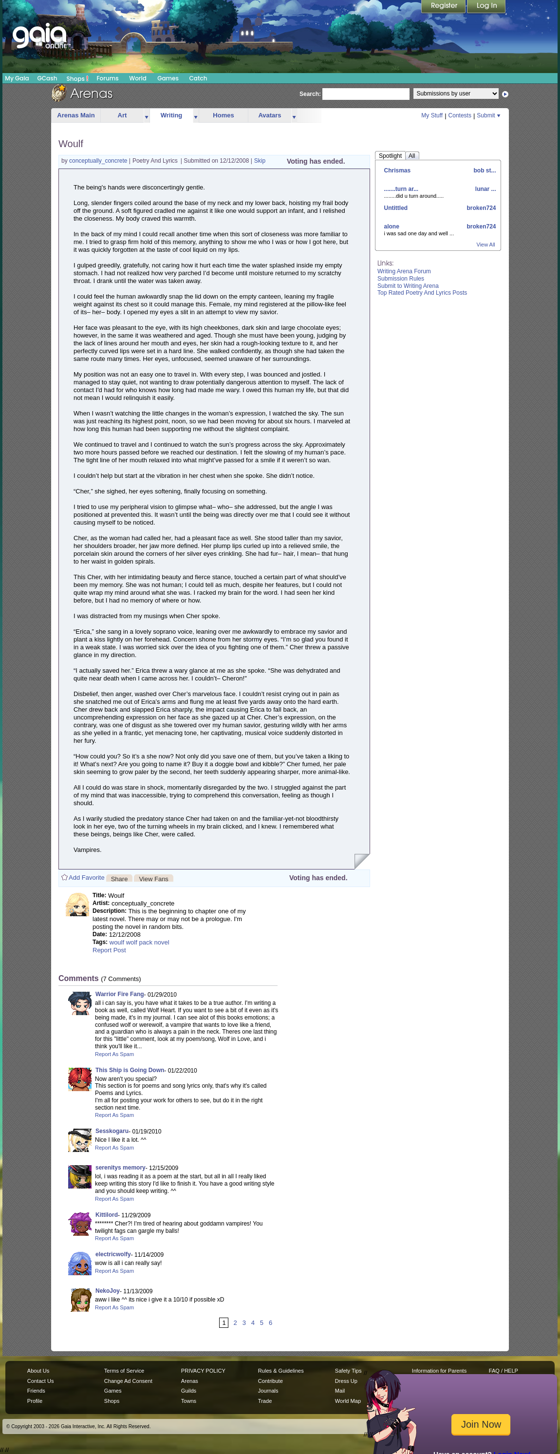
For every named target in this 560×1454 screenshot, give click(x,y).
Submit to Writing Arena (408, 286)
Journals (268, 1391)
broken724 (480, 208)
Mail (340, 1391)
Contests (459, 115)
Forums (107, 78)
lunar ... (484, 189)
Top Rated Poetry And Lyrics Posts (422, 292)
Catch (198, 78)
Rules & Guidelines (281, 1371)
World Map (348, 1401)
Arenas (189, 1381)
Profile (34, 1401)
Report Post (109, 950)
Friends (36, 1391)
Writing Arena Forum (404, 271)
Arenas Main (75, 115)
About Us (38, 1371)
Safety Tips (348, 1371)
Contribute (270, 1381)
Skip (259, 160)
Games (168, 78)
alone (391, 226)
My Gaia (17, 78)
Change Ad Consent (128, 1381)
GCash (47, 78)
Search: (310, 94)
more (146, 116)
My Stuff (432, 115)
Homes (223, 115)
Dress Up (346, 1381)
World (138, 78)
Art (122, 115)
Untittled (396, 208)
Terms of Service (124, 1371)
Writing (172, 115)
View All (486, 244)
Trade (265, 1401)
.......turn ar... (401, 189)
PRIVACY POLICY (203, 1371)
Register (444, 7)
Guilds (188, 1391)
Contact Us (40, 1381)
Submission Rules (400, 278)
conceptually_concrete (99, 160)
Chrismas (397, 170)
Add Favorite (87, 877)
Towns (188, 1401)
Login (486, 7)
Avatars (269, 115)
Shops (78, 78)
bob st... (484, 170)
